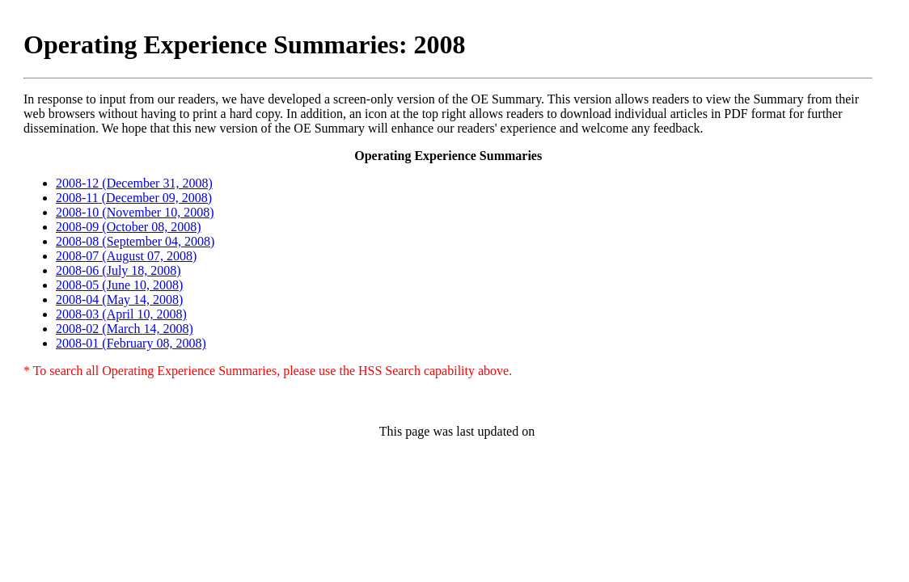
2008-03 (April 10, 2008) (121, 314)
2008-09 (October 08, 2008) (128, 227)
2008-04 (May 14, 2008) (119, 299)
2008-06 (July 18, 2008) (118, 270)
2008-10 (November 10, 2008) (135, 212)
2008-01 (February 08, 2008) (131, 343)
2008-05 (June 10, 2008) (119, 285)
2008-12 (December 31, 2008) (134, 183)
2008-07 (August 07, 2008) (126, 256)
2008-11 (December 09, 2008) (134, 198)
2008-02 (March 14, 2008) (124, 328)
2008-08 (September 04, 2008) (135, 241)
